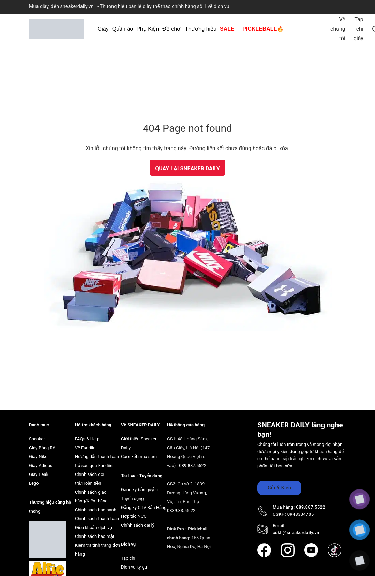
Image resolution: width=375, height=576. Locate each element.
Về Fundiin (85, 447)
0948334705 (300, 514)
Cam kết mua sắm (139, 456)
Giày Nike (38, 456)
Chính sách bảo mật (94, 536)
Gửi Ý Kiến (279, 488)
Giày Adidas (40, 465)
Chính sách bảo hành (95, 509)
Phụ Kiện (147, 29)
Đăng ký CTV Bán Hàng (144, 507)
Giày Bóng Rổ (42, 447)
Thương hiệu (200, 29)
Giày (103, 29)
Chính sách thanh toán (97, 518)
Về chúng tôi (337, 28)
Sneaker (37, 438)
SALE (227, 29)
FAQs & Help (87, 438)
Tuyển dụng (132, 498)
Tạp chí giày (358, 28)
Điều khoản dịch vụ (93, 527)
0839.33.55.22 (181, 510)
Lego (34, 483)
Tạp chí (128, 558)
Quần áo (122, 29)
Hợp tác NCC (134, 516)
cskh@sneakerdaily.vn (296, 532)
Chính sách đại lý (137, 525)
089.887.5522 (192, 465)
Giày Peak (38, 474)
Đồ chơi (171, 29)
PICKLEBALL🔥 (263, 29)
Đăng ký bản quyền (139, 489)
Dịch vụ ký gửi (134, 567)
